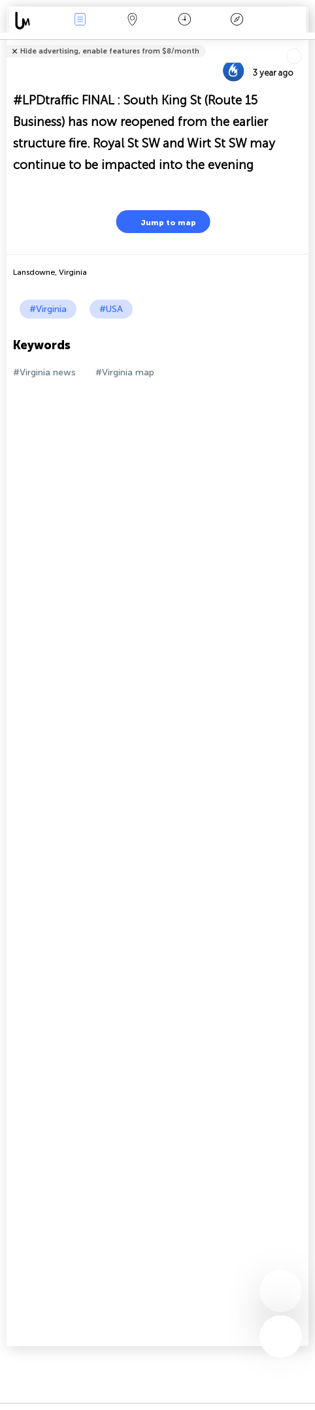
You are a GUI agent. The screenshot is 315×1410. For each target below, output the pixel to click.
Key (237, 20)
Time (184, 20)
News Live (79, 20)
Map (132, 20)
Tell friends (303, 42)
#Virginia (48, 309)
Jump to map (160, 221)
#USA (111, 309)
